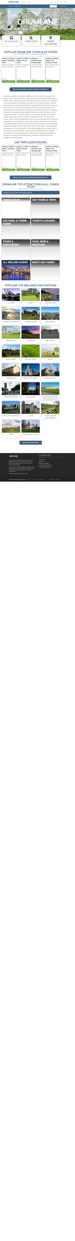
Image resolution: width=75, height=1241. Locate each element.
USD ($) (23, 1)
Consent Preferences (45, 467)
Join (62, 1)
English (29, 1)
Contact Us (42, 459)
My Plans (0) (70, 6)
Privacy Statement (44, 463)
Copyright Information (45, 465)
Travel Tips (57, 1)
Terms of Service (39, 479)
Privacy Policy (30, 479)
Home (3, 6)
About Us (41, 461)
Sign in (65, 1)
